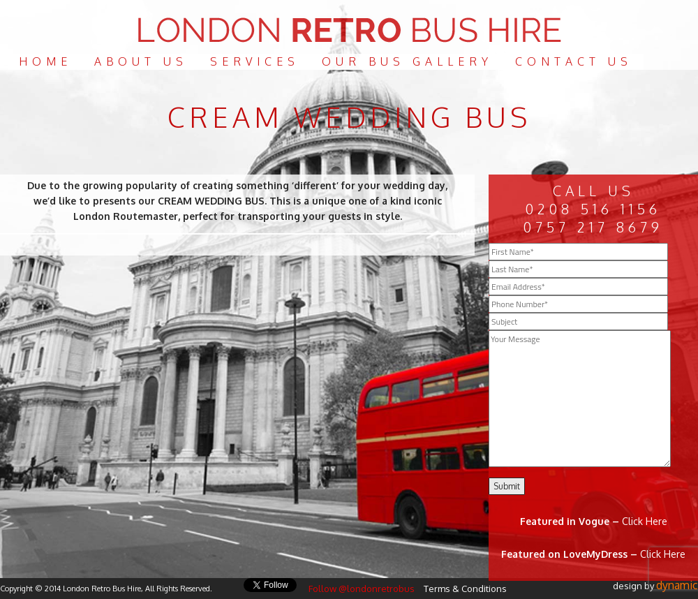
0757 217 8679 (593, 227)
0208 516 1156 (593, 209)
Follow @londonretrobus (362, 588)
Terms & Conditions (465, 588)
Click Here (644, 521)
